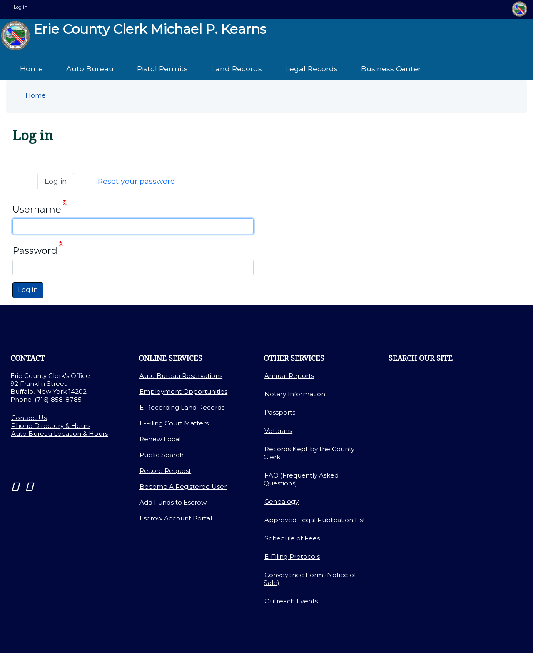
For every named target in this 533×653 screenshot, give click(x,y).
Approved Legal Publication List (314, 520)
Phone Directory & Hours (50, 426)
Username (36, 209)
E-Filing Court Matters (174, 423)
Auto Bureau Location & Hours (59, 434)
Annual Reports (289, 376)
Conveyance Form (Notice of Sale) (310, 579)
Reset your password (136, 181)
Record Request (165, 471)
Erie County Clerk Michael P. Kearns (133, 35)
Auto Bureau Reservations (180, 376)
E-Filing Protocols (292, 556)
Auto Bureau (90, 68)
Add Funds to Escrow (173, 502)
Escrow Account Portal (175, 518)
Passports (279, 412)
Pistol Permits (162, 68)
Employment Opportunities (183, 391)
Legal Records (311, 68)
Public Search (161, 455)
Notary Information (294, 394)
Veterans (278, 431)
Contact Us (29, 418)
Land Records (236, 68)
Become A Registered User (183, 486)
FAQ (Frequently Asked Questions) (301, 479)
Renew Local (160, 439)
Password (34, 250)
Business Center (391, 68)
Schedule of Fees (292, 538)
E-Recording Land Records (181, 407)
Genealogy (281, 501)
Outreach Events (291, 601)
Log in (20, 7)
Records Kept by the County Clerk (309, 453)
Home (31, 68)
